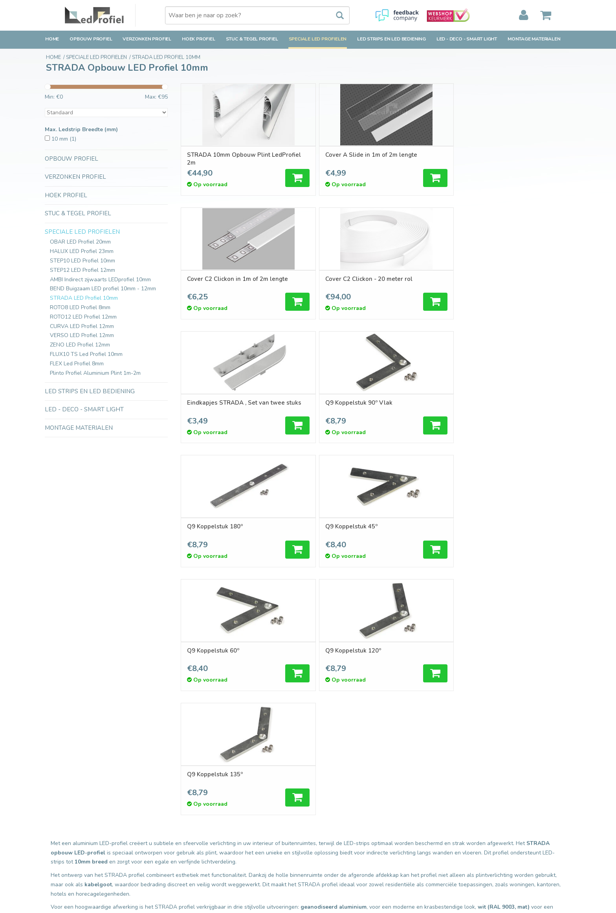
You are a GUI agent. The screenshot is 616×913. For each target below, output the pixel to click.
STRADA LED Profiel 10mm (84, 298)
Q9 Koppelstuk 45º (508, 279)
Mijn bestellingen (335, 794)
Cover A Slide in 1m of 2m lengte (322, 159)
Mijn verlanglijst (333, 812)
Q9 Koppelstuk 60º (214, 403)
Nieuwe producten (203, 794)
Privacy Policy (62, 841)
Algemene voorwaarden (75, 831)
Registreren (328, 784)
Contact (54, 784)
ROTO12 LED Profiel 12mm (83, 317)
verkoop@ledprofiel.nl (487, 816)
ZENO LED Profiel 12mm (80, 344)
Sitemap (55, 850)
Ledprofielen (195, 848)
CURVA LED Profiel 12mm (82, 326)
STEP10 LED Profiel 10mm (82, 260)
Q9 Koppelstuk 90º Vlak (319, 279)
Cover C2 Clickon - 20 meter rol (520, 159)
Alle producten (198, 784)
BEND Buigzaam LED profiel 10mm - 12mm (103, 288)
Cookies (54, 859)
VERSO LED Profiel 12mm (82, 335)
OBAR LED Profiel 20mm (80, 242)
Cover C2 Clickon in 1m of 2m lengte (424, 159)
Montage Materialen (534, 39)
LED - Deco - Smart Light (466, 39)
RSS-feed (192, 822)
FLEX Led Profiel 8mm (77, 363)
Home (52, 39)
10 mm (63, 139)
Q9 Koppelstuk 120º (313, 403)
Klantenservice (63, 812)
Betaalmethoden (65, 822)
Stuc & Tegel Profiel (252, 39)
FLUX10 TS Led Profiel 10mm (86, 354)
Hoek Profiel (198, 39)
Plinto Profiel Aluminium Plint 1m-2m (95, 373)
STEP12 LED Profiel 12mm (82, 270)
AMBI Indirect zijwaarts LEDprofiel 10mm (100, 279)
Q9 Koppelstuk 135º (411, 403)
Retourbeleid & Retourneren (80, 803)
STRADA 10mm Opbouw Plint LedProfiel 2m (222, 159)
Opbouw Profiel (91, 39)
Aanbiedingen (197, 803)
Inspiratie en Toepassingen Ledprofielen (230, 858)
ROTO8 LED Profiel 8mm (80, 307)
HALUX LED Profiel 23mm (82, 251)
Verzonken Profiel (147, 39)
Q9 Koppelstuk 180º (411, 279)
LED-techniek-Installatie (210, 867)
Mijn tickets (328, 803)
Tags (186, 812)
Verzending (59, 794)
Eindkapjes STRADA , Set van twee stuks (223, 283)
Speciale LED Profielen (318, 39)
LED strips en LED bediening (391, 39)
